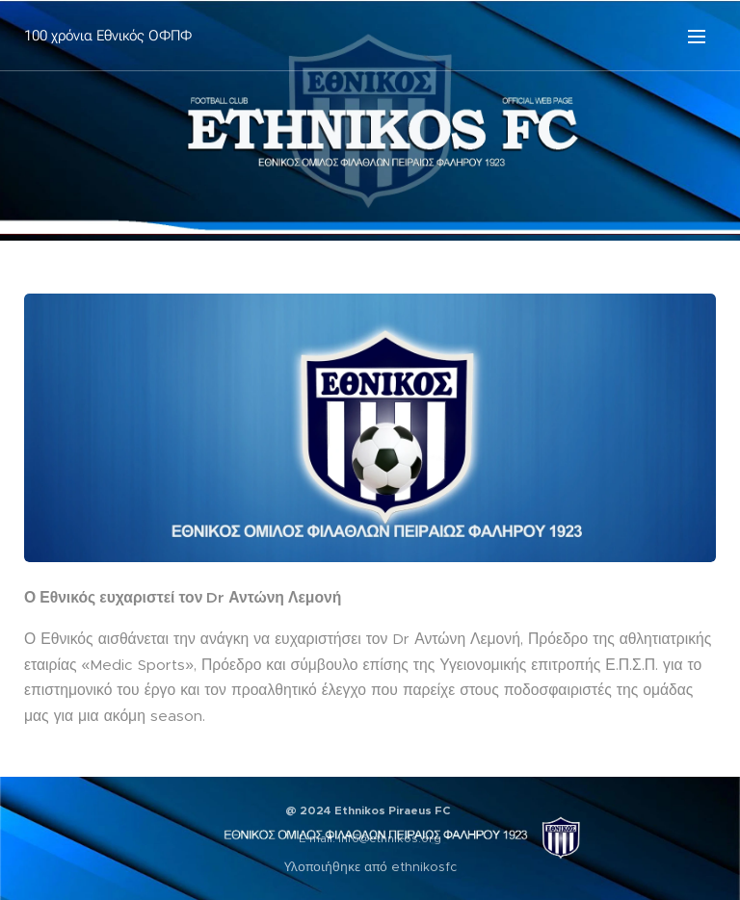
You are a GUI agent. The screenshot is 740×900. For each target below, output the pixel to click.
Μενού (696, 37)
